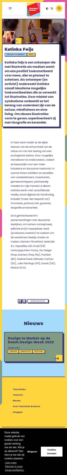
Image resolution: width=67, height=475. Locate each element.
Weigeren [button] (32, 451)
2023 (33, 58)
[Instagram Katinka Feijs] (17, 316)
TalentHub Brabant (33, 10)
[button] (47, 9)
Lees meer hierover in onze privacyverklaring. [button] (14, 466)
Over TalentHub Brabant (26, 422)
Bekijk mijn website (41, 315)
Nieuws (17, 417)
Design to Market (17, 58)
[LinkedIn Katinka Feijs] (9, 316)
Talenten (18, 411)
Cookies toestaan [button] (51, 452)
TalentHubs (19, 405)
